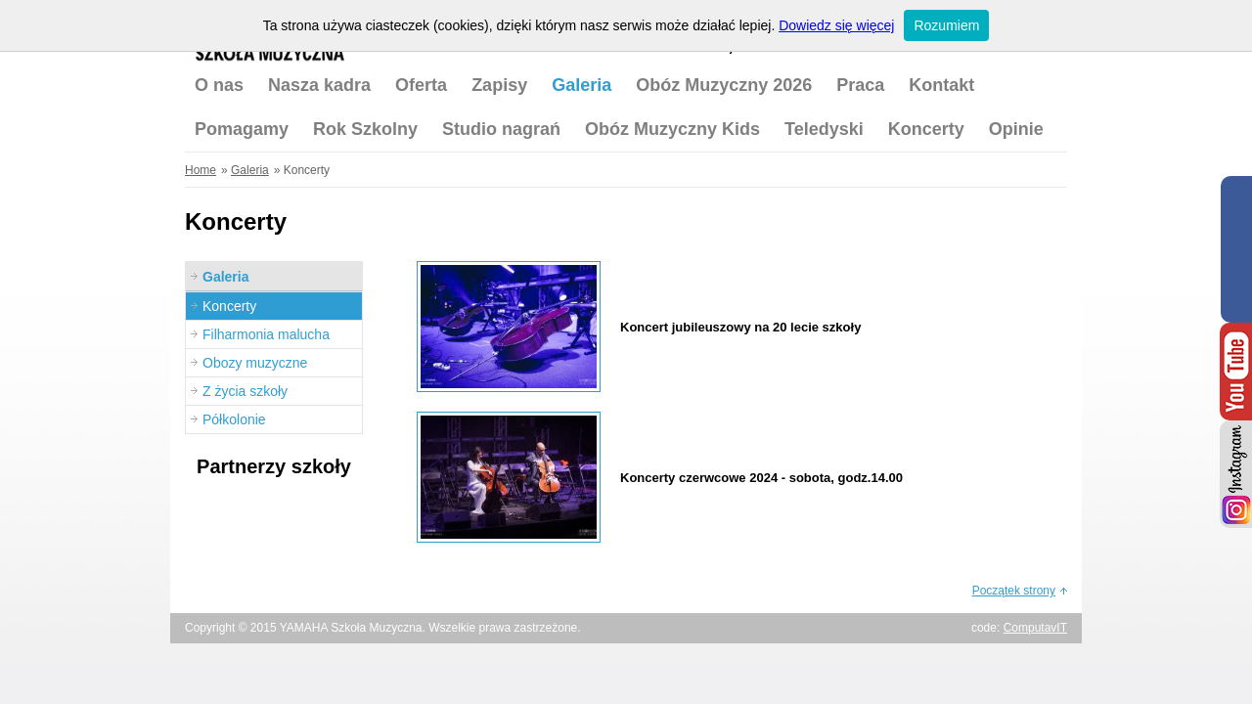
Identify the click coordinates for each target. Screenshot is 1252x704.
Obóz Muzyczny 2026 (724, 85)
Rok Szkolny (365, 129)
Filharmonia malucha (266, 334)
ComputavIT (1035, 628)
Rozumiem (946, 25)
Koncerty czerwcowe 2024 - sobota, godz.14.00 (761, 477)
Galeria (581, 85)
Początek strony (1013, 590)
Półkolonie (234, 419)
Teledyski (824, 129)
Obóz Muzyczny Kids (672, 129)
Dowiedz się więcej (836, 25)
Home (200, 170)
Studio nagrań (501, 129)
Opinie (1016, 129)
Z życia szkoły (245, 391)
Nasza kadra (319, 85)
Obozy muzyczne (254, 363)
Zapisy (499, 85)
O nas (219, 85)
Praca (860, 85)
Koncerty (926, 129)
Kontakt (941, 85)
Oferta (421, 85)
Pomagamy (242, 129)
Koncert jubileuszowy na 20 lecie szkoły (740, 327)
